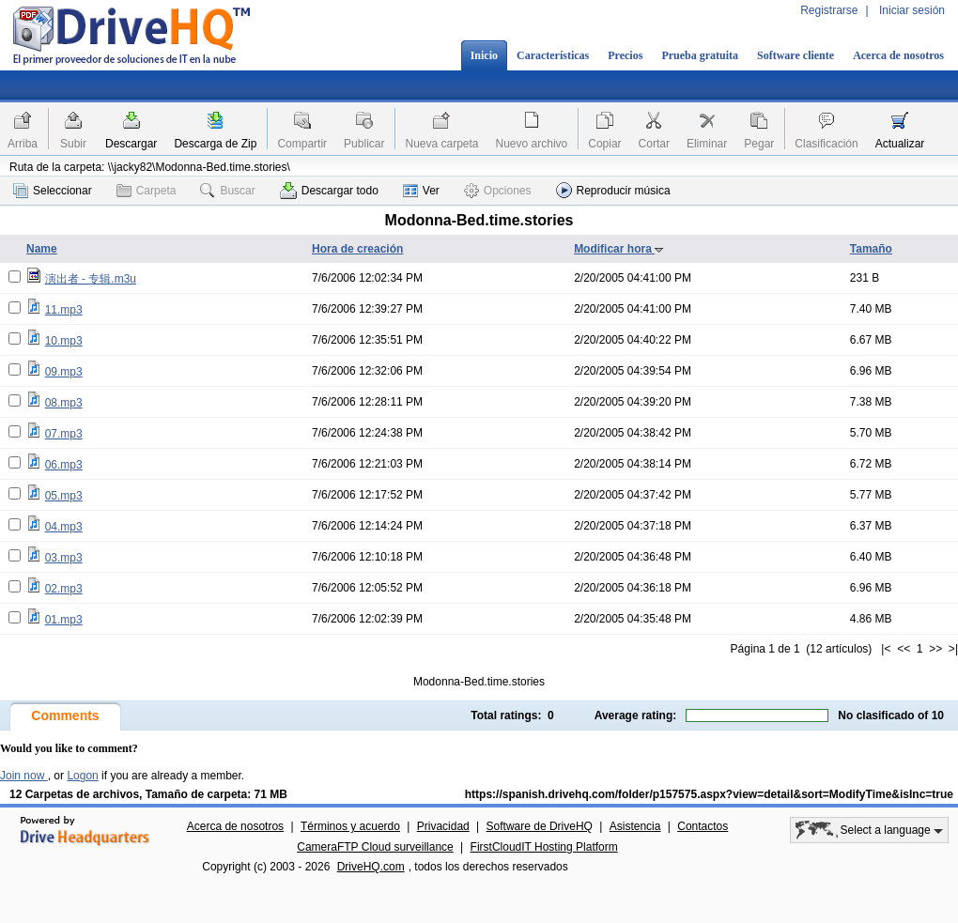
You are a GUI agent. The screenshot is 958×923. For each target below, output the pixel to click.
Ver (421, 190)
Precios (625, 55)
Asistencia (635, 826)
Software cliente (795, 55)
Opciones (498, 190)
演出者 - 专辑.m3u (90, 278)
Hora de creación (357, 248)
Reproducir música (613, 190)
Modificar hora (619, 248)
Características (553, 55)
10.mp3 (64, 340)
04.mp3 (64, 526)
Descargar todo (329, 190)
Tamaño (871, 248)
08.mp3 (64, 402)
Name (41, 248)
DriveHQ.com (371, 866)
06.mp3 (64, 464)
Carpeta (146, 190)
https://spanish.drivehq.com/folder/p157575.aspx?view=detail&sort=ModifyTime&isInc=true (709, 794)
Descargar (131, 143)
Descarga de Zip (215, 143)
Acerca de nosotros (898, 55)
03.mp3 (64, 557)
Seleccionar (52, 190)
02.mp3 (64, 588)
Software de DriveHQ (540, 826)
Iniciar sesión (912, 10)
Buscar (227, 190)
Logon (82, 775)
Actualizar (900, 143)
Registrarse (829, 10)
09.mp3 (64, 371)
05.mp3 (64, 495)
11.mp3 (64, 309)
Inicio (484, 55)
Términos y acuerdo (350, 826)
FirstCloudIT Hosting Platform (544, 847)
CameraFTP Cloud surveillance (375, 847)
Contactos (702, 826)
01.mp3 (64, 619)
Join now (24, 775)
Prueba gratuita (699, 55)
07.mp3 (64, 433)
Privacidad (443, 826)
